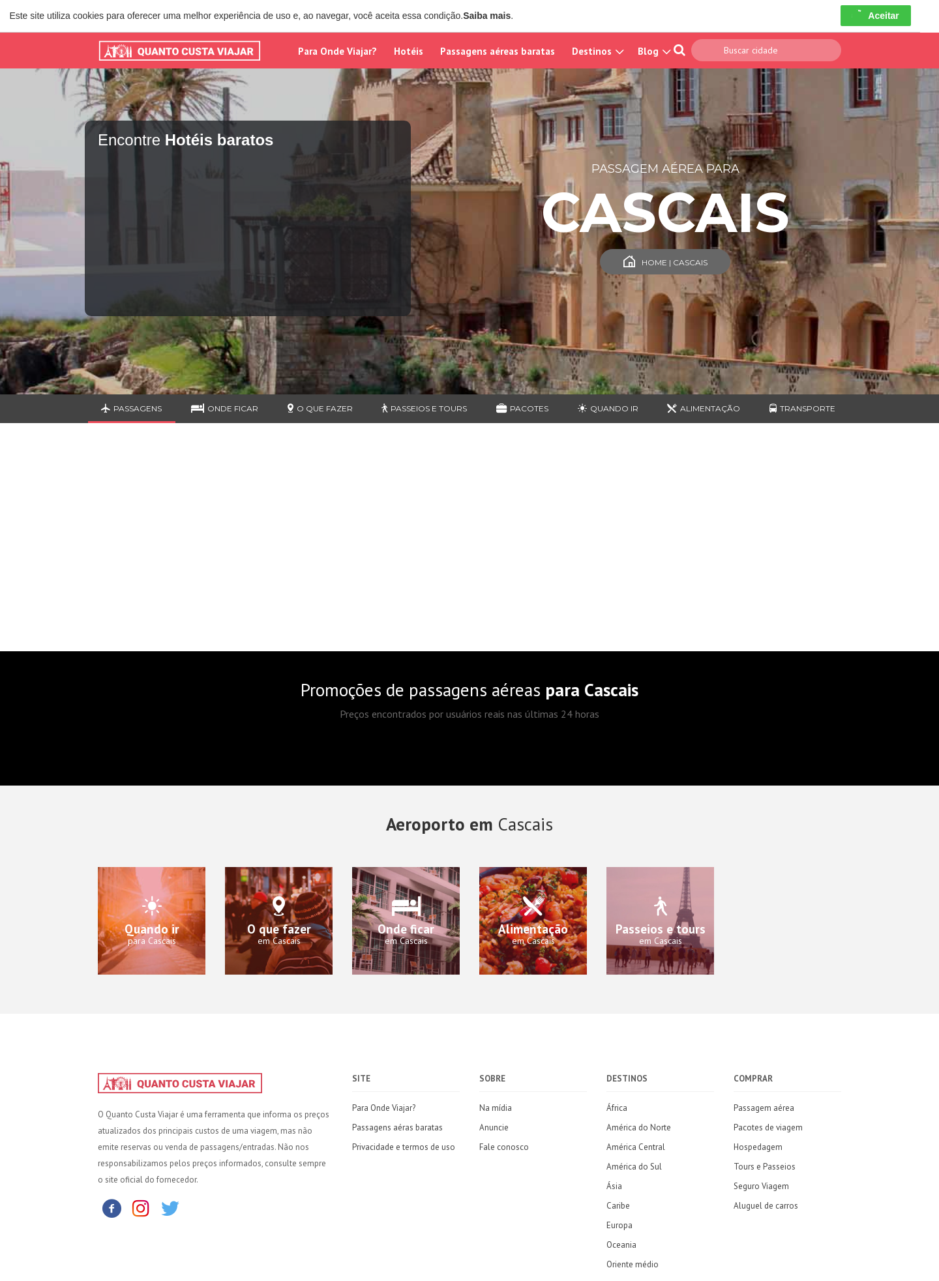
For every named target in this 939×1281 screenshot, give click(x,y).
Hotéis (408, 51)
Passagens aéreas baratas (497, 51)
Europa (619, 1225)
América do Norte (638, 1127)
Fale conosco (504, 1147)
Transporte (802, 408)
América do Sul (634, 1166)
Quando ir (608, 408)
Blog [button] (653, 51)
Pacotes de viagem (768, 1127)
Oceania (621, 1244)
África (616, 1107)
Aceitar (875, 16)
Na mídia (495, 1107)
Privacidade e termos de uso (403, 1147)
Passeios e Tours (424, 408)
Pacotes (522, 408)
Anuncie (494, 1127)
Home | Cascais (665, 262)
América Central (635, 1147)
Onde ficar (224, 408)
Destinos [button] (596, 51)
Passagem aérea (764, 1107)
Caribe (618, 1205)
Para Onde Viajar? (337, 51)
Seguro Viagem (761, 1186)
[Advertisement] (469, 547)
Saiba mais (487, 15)
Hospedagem (758, 1147)
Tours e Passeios (765, 1166)
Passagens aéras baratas (397, 1127)
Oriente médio (632, 1264)
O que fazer (320, 408)
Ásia (614, 1186)
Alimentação (703, 408)
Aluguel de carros (766, 1205)
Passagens (131, 408)
